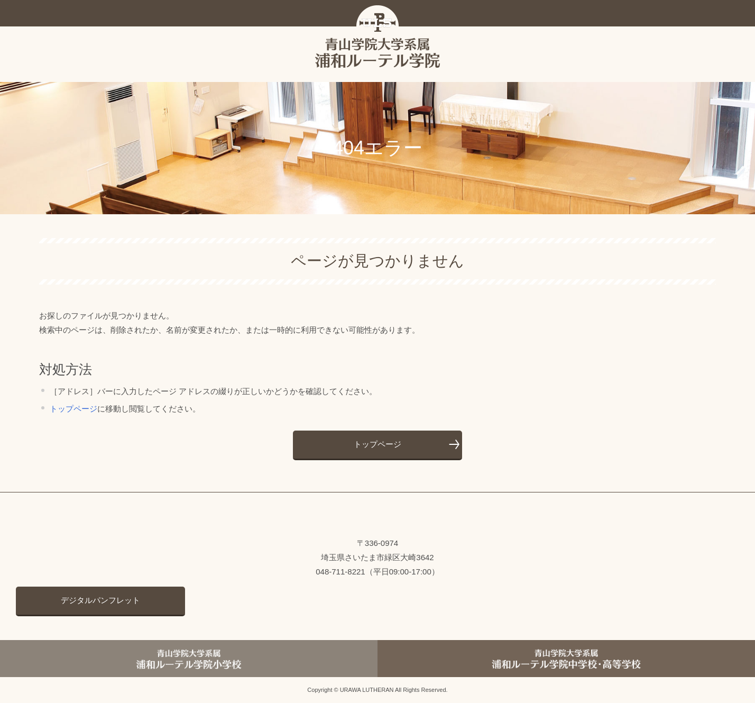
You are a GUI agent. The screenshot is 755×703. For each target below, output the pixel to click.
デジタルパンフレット (100, 600)
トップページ (73, 408)
